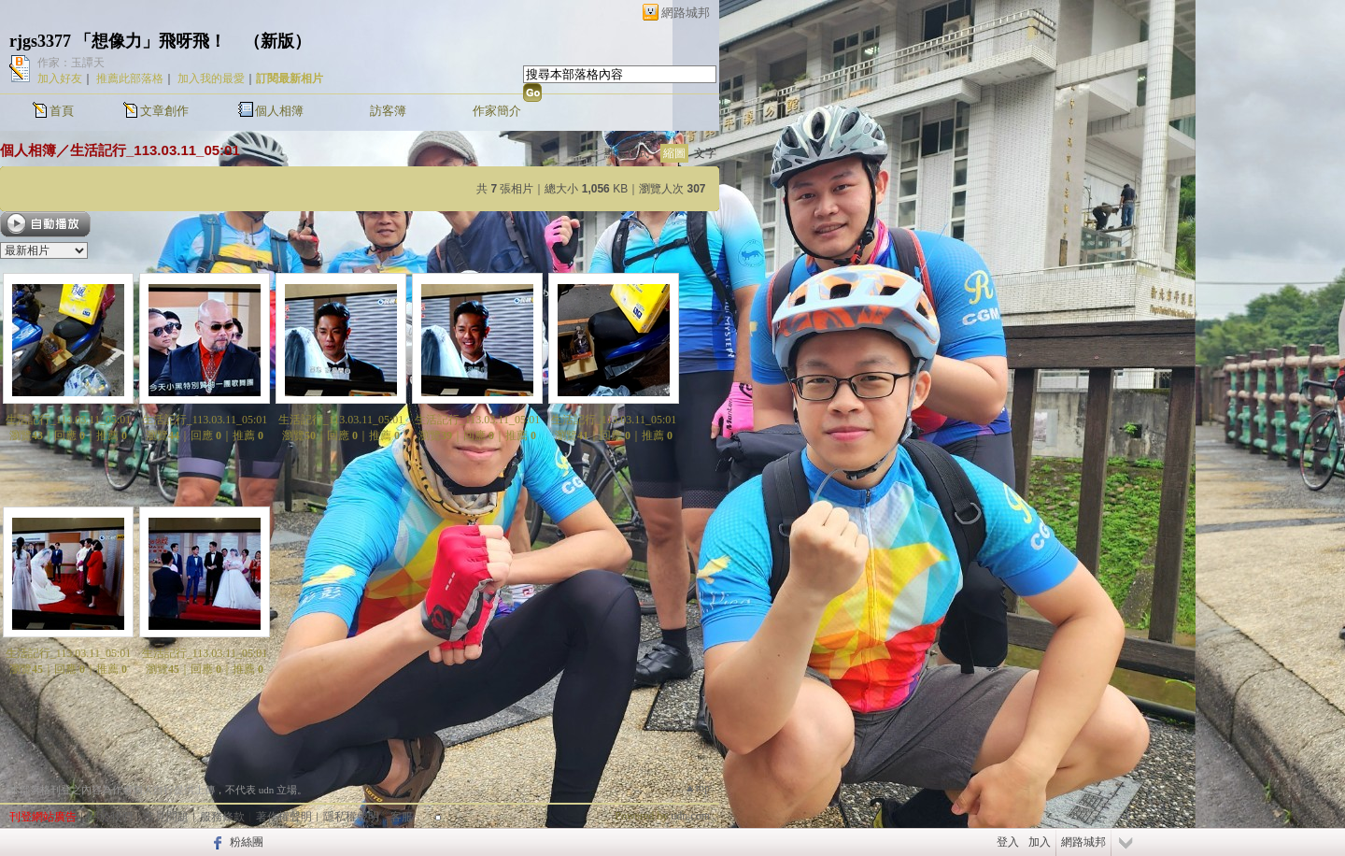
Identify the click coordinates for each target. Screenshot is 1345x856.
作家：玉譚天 (71, 62)
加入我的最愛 (211, 78)
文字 (705, 153)
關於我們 (110, 816)
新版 (277, 41)
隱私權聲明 (351, 816)
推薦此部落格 (129, 78)
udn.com (690, 815)
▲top (697, 787)
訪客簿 (388, 111)
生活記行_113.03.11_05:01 (155, 150)
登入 (1008, 842)
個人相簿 (279, 111)
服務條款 (222, 816)
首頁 (62, 111)
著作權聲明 (284, 816)
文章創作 (164, 111)
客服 (401, 816)
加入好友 (59, 78)
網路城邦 (685, 13)
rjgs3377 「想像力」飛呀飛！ (118, 41)
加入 (1039, 842)
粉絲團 (246, 842)
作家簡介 (497, 111)
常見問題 (166, 816)
